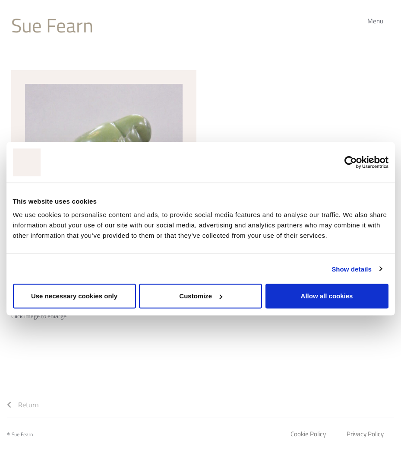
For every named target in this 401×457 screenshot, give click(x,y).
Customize (200, 296)
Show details (352, 268)
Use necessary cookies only (74, 296)
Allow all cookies (327, 296)
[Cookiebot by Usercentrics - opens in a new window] (350, 162)
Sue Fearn (52, 25)
